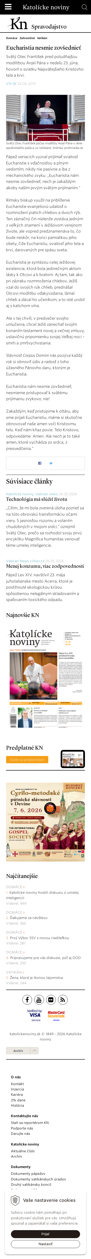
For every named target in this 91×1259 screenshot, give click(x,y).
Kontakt (17, 1084)
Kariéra (17, 1095)
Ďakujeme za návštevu (29, 918)
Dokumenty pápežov (28, 1174)
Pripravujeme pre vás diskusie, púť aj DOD (45, 958)
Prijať (45, 1234)
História (17, 1105)
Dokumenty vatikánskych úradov (38, 1179)
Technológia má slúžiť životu (36, 499)
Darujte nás (20, 1134)
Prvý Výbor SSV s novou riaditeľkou (39, 938)
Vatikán (14, 972)
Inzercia (17, 1089)
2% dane (18, 1100)
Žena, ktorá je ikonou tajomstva (36, 978)
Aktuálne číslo (23, 1151)
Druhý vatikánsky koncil (31, 1184)
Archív (18, 1051)
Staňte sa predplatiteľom (27, 760)
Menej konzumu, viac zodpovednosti (45, 566)
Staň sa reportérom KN (30, 1123)
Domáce (14, 887)
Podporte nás (22, 1128)
